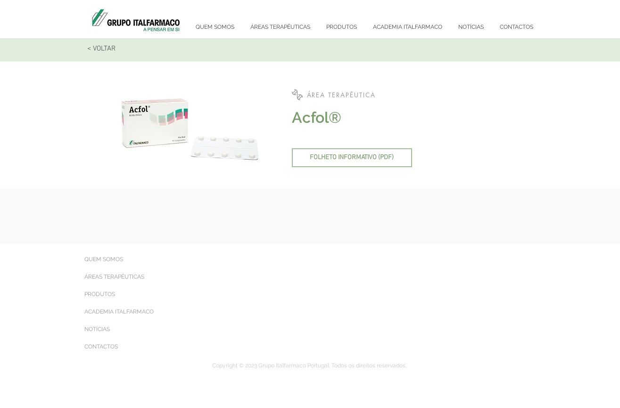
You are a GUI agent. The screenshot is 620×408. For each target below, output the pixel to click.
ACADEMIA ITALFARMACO (119, 311)
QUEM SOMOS (103, 259)
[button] (409, 95)
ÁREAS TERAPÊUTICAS (114, 276)
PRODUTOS (99, 294)
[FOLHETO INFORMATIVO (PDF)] (352, 157)
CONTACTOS (101, 346)
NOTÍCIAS (97, 329)
